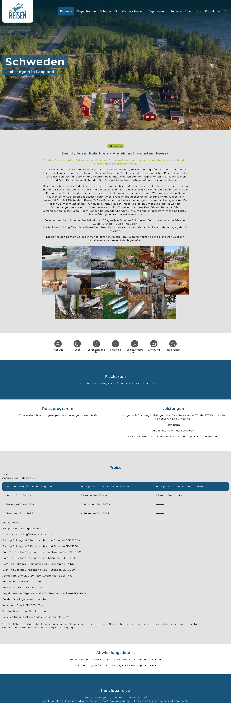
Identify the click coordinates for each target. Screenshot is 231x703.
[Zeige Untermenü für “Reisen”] (72, 12)
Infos (174, 11)
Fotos (103, 11)
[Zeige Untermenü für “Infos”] (181, 12)
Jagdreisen (156, 11)
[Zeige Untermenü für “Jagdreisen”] (166, 12)
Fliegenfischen (86, 11)
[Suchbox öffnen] (225, 12)
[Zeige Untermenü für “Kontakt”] (219, 12)
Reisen (64, 11)
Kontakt (210, 11)
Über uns (191, 11)
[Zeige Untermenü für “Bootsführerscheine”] (144, 12)
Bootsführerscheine (128, 11)
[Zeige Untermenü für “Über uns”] (200, 12)
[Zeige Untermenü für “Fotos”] (110, 12)
